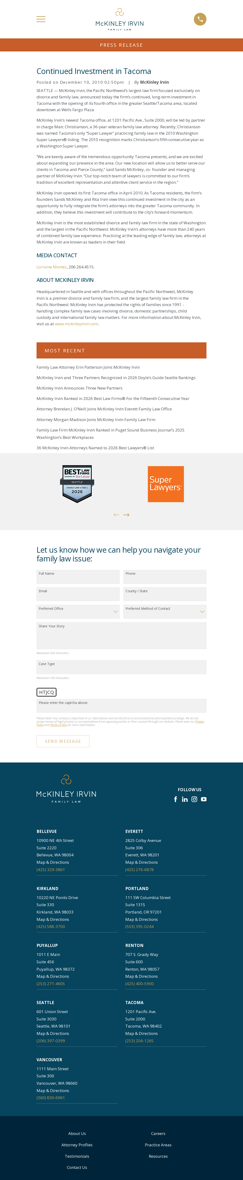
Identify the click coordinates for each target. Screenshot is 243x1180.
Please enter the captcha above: (63, 703)
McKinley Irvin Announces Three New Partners (79, 388)
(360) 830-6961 (51, 1097)
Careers (158, 1133)
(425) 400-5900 (139, 983)
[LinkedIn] (185, 799)
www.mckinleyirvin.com (76, 323)
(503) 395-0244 (139, 926)
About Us (77, 1133)
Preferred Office (51, 609)
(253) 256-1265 (139, 1040)
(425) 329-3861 (51, 869)
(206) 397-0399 (51, 1040)
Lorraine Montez (52, 267)
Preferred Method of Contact (148, 609)
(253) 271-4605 (51, 983)
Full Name (46, 574)
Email (43, 591)
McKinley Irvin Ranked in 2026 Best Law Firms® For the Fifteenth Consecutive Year (113, 398)
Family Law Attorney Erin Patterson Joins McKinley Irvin (88, 367)
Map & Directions (53, 862)
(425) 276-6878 (139, 869)
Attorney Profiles (77, 1145)
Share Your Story (52, 626)
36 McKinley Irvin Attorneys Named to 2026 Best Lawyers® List (95, 447)
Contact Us (77, 1167)
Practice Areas (158, 1145)
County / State (137, 591)
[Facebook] (175, 799)
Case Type (47, 664)
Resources (158, 1156)
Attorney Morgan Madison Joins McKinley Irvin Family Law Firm (96, 419)
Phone (131, 574)
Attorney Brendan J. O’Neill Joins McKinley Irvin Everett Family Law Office (104, 409)
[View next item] (126, 515)
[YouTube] (204, 799)
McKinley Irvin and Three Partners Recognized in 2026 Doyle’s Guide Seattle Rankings (116, 377)
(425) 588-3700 (51, 926)
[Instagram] (194, 799)
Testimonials (77, 1156)
